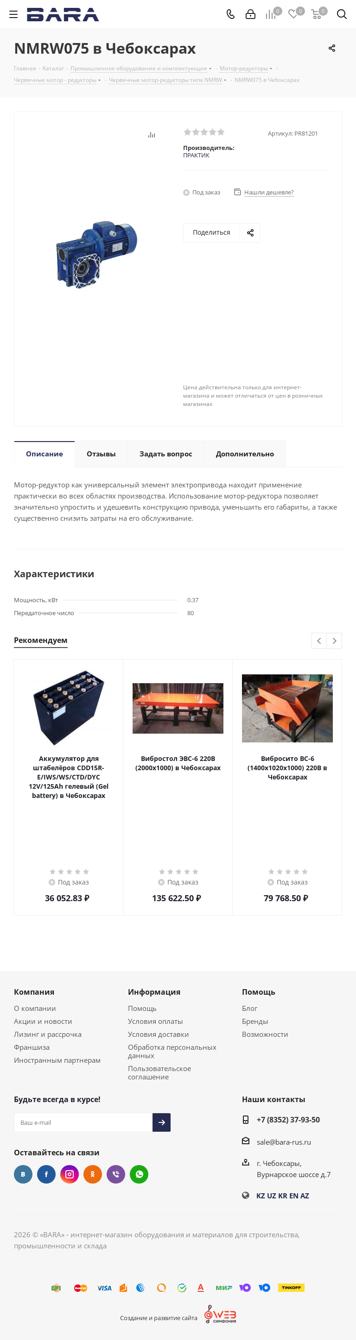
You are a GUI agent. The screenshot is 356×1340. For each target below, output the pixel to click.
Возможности (265, 1034)
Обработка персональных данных (172, 1051)
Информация (154, 992)
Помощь (142, 1008)
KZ (260, 1195)
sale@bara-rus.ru (284, 1142)
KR (282, 1195)
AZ (304, 1195)
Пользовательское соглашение (159, 1072)
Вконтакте (23, 1174)
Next (334, 641)
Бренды (255, 1021)
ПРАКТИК (196, 155)
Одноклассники (92, 1174)
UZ (271, 1195)
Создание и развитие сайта (158, 1318)
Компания (34, 992)
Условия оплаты (155, 1021)
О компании (35, 1008)
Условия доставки (158, 1034)
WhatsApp (139, 1174)
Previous (319, 641)
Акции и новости (43, 1021)
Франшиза (32, 1047)
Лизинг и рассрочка (48, 1034)
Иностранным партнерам (57, 1060)
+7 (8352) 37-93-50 (288, 1120)
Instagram (69, 1174)
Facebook (46, 1174)
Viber (116, 1174)
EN (294, 1195)
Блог (249, 1008)
